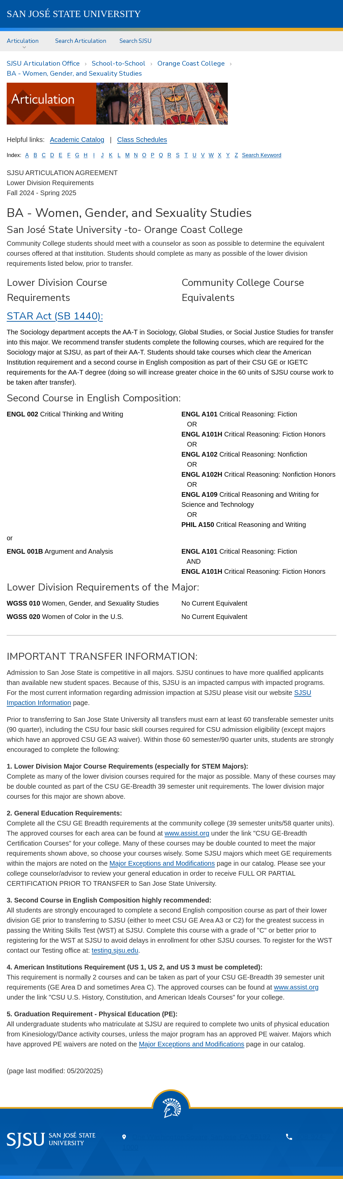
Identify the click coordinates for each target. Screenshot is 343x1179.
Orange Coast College (191, 63)
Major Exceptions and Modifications (162, 863)
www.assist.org (186, 833)
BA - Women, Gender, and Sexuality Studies (74, 73)
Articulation (23, 41)
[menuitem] (24, 41)
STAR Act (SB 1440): (55, 316)
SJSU (74, 13)
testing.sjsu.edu (115, 950)
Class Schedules (142, 139)
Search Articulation (80, 41)
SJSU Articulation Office (43, 63)
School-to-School (118, 63)
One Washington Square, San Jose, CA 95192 (201, 1137)
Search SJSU (136, 41)
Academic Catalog (77, 139)
